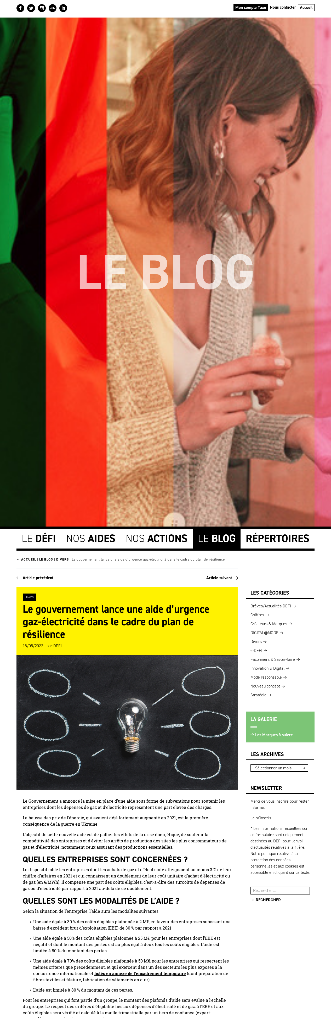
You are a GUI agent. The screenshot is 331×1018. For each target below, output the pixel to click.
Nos (90, 537)
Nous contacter (283, 7)
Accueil (306, 7)
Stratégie (258, 693)
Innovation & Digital (267, 667)
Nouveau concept (265, 684)
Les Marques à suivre (274, 733)
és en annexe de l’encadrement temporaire (143, 972)
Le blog (46, 558)
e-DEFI (256, 649)
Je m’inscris (260, 816)
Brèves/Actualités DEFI (270, 604)
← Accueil (26, 558)
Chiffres (257, 613)
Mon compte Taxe (250, 7)
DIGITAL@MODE (264, 631)
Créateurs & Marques (268, 622)
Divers (62, 558)
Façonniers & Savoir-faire (272, 658)
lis (96, 972)
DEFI (57, 644)
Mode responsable (266, 676)
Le (39, 537)
